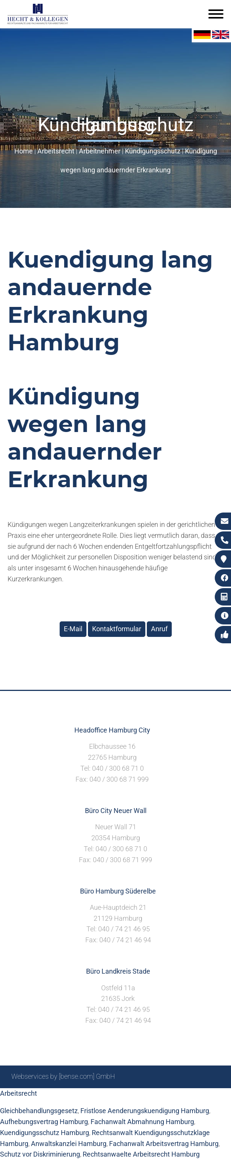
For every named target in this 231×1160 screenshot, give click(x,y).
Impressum (132, 1097)
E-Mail (73, 629)
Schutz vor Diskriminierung (40, 1154)
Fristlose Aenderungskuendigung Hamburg (144, 1111)
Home (23, 151)
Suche (101, 1097)
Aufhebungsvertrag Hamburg (44, 1122)
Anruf (159, 629)
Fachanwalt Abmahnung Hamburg (142, 1122)
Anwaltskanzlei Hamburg (68, 1144)
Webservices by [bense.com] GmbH (63, 1076)
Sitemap (75, 1097)
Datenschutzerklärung (187, 1097)
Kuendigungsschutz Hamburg (44, 1133)
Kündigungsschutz (152, 151)
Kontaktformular (116, 629)
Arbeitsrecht (55, 151)
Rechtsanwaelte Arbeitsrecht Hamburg (141, 1154)
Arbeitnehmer (99, 151)
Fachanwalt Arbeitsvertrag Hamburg (164, 1144)
